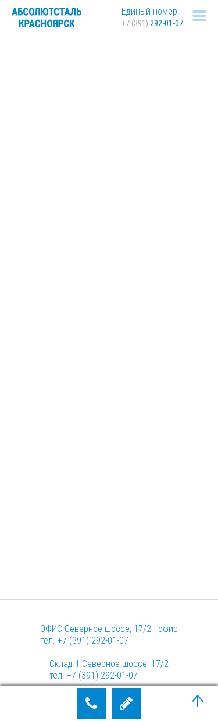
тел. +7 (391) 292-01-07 (84, 640)
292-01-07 (152, 23)
